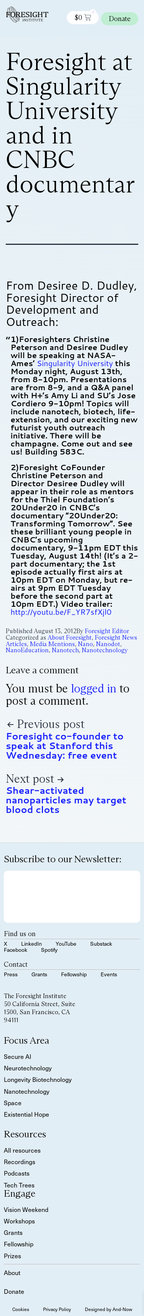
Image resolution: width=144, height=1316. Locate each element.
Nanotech (65, 650)
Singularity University (75, 363)
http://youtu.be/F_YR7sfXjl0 (61, 611)
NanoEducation (27, 650)
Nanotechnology (105, 650)
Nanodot (108, 644)
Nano (85, 644)
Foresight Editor (107, 631)
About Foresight (70, 637)
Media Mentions (52, 644)
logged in (93, 688)
